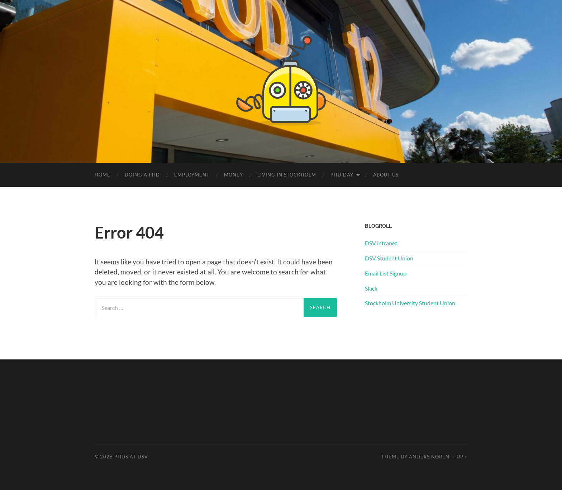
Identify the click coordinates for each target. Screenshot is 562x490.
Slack (371, 288)
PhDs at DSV (131, 457)
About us (386, 175)
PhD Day (341, 175)
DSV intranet (381, 243)
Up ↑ (462, 457)
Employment (192, 175)
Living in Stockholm (286, 175)
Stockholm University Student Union (410, 303)
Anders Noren (429, 457)
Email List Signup (385, 273)
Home (102, 175)
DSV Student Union (389, 258)
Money (233, 175)
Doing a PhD (142, 175)
